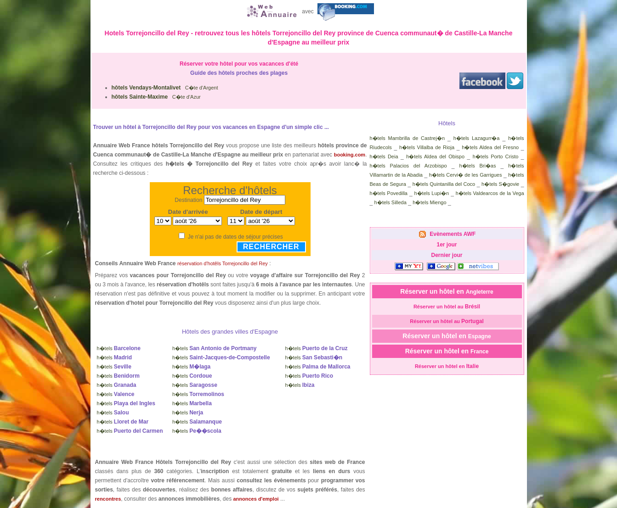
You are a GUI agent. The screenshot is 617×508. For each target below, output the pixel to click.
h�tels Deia (384, 156)
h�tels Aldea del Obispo (435, 156)
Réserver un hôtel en (446, 291)
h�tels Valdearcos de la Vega (490, 193)
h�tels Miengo (429, 202)
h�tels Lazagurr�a (476, 138)
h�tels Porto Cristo (496, 156)
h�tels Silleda (390, 202)
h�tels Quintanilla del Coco (444, 184)
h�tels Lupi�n (431, 193)
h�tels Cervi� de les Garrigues (465, 175)
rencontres (108, 499)
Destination (188, 200)
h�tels (119, 348)
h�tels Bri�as (477, 165)
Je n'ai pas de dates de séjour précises (235, 237)
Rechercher (271, 247)
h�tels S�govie (500, 184)
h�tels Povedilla (389, 193)
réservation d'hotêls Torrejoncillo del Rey (222, 263)
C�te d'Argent (165, 87)
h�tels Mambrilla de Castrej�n (407, 138)
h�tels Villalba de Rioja (426, 147)
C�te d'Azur (156, 97)
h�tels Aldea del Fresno (490, 147)
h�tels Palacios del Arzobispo (408, 165)
